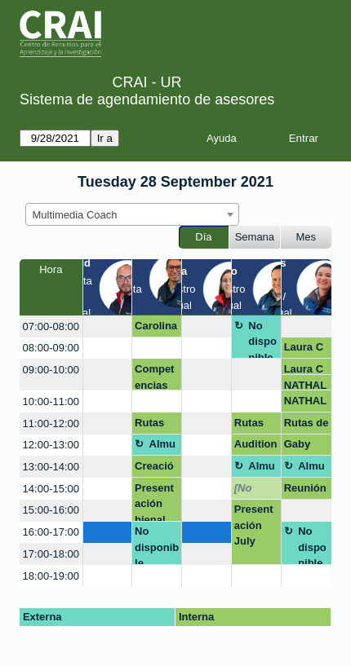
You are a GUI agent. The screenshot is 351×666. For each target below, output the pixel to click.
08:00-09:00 (51, 348)
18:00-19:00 (51, 576)
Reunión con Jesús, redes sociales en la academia (305, 491)
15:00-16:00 (51, 510)
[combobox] (132, 214)
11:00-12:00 (51, 423)
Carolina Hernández (156, 328)
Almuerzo (162, 447)
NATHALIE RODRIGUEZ (305, 385)
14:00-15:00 (51, 489)
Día (203, 237)
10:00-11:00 (51, 401)
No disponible (262, 339)
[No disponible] (256, 491)
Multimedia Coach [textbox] (75, 215)
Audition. (256, 447)
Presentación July (253, 525)
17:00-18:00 (51, 554)
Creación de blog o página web (154, 469)
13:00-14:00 (51, 467)
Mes (306, 237)
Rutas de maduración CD (157, 425)
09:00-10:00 (51, 370)
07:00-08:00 (51, 326)
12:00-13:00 (51, 445)
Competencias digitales (156, 376)
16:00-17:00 (51, 532)
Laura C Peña (303, 350)
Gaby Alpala (300, 447)
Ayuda (222, 138)
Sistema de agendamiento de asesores (147, 99)
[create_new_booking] (107, 326)
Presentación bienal (154, 502)
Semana (254, 237)
